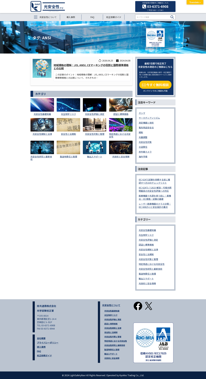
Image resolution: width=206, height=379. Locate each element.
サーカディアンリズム (149, 117)
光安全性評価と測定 (148, 239)
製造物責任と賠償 (147, 273)
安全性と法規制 (146, 254)
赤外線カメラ (145, 151)
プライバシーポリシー (47, 342)
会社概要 (41, 338)
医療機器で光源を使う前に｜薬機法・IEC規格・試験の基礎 (155, 197)
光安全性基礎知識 (147, 230)
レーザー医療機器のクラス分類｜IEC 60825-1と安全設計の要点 (155, 205)
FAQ (92, 17)
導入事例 (70, 17)
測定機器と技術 (146, 122)
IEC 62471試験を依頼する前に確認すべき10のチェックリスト (154, 181)
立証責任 (143, 146)
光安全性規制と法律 (148, 249)
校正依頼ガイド (113, 17)
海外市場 (143, 156)
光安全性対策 (145, 142)
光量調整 (143, 137)
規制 (141, 132)
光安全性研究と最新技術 (150, 268)
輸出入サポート (146, 278)
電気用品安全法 (146, 127)
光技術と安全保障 (147, 283)
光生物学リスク (146, 235)
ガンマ (142, 113)
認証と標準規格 (146, 244)
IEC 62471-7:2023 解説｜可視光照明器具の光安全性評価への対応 (155, 189)
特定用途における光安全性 (152, 264)
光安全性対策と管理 (148, 259)
